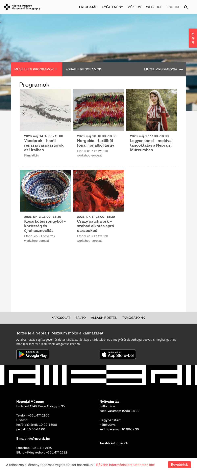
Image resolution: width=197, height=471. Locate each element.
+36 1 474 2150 (41, 448)
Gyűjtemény (112, 7)
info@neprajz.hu (38, 439)
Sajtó (80, 318)
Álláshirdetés (104, 318)
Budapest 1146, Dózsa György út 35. (41, 406)
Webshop (154, 7)
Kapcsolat (60, 318)
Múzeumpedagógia (160, 69)
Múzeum (134, 7)
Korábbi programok (83, 69)
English (173, 7)
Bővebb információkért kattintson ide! (125, 465)
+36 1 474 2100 (38, 415)
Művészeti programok (34, 69)
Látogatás (88, 7)
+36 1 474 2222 (56, 452)
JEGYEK (193, 38)
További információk (114, 443)
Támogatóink (133, 318)
